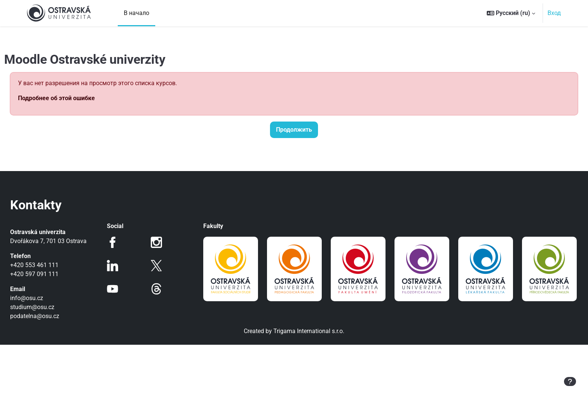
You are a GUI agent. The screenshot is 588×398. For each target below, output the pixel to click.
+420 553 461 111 (51, 265)
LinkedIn (123, 265)
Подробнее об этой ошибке (73, 98)
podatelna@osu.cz (51, 316)
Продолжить (294, 129)
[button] (511, 13)
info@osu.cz (43, 298)
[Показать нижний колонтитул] (570, 381)
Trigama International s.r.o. (308, 384)
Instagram (162, 242)
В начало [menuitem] (136, 13)
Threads (162, 288)
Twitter (162, 265)
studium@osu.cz (49, 307)
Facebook (123, 242)
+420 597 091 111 (51, 274)
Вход (554, 13)
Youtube (123, 288)
